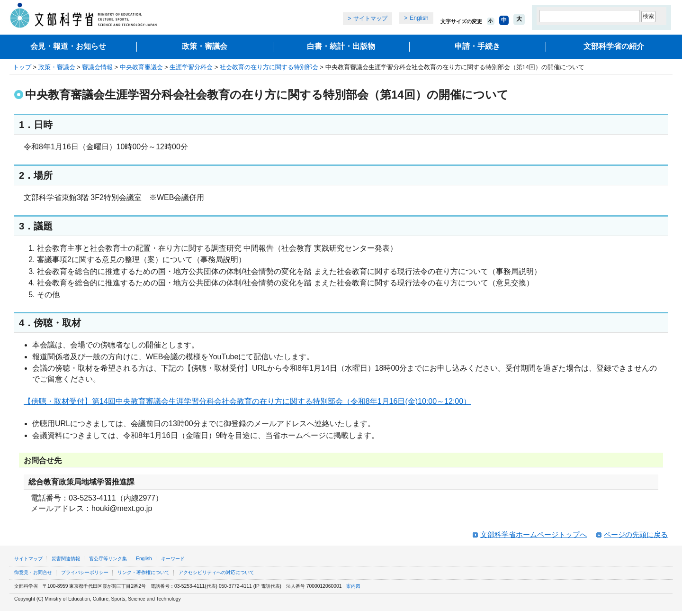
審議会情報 (97, 67)
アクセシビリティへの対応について (216, 572)
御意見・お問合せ (33, 572)
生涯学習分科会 (191, 67)
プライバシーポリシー (84, 572)
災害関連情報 (66, 558)
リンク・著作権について (143, 572)
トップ (22, 67)
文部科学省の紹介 (613, 46)
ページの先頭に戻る (636, 534)
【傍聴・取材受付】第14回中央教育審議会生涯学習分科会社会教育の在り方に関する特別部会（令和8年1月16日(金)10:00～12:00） (247, 401)
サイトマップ (370, 18)
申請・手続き (477, 46)
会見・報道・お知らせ (68, 46)
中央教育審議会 (141, 67)
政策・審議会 (204, 46)
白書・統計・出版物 (341, 46)
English (419, 18)
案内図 (353, 586)
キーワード (173, 558)
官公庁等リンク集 (108, 558)
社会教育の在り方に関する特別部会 (269, 67)
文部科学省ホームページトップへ (533, 534)
